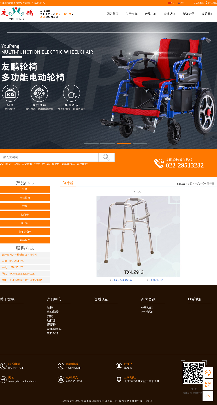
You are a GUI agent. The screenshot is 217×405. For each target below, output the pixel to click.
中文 (173, 2)
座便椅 (56, 164)
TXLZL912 (157, 280)
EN (182, 2)
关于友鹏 (131, 13)
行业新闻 (147, 311)
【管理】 (149, 401)
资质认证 (169, 13)
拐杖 (37, 164)
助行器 (46, 164)
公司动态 (147, 307)
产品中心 (150, 13)
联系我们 (199, 2)
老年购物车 (68, 164)
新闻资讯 (188, 13)
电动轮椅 (27, 164)
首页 (189, 183)
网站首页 (112, 13)
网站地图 (212, 2)
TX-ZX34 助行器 (123, 280)
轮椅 (17, 164)
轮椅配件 (82, 164)
